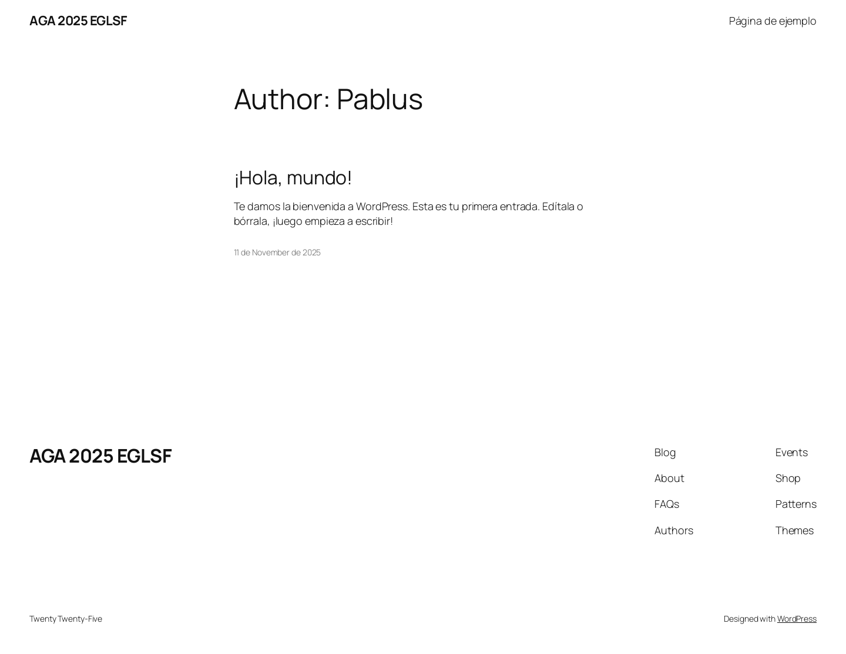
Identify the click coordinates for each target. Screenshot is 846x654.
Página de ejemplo (773, 21)
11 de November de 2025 (277, 252)
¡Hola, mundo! (293, 177)
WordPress (797, 618)
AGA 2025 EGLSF (78, 20)
